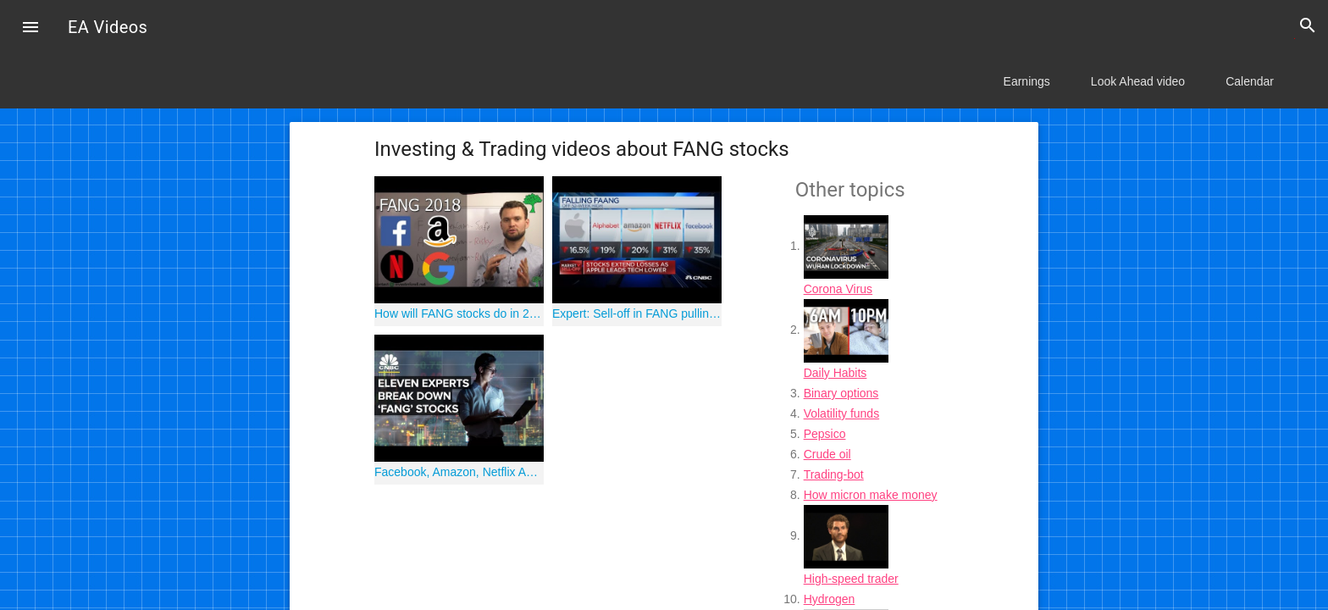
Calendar (1250, 81)
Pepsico (825, 434)
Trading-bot (834, 474)
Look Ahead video (1138, 81)
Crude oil (827, 454)
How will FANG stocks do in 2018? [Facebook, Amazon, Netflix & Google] (459, 313)
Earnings (1027, 81)
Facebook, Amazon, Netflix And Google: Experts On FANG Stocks (459, 472)
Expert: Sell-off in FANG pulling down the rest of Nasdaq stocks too (637, 313)
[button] (30, 28)
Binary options (841, 393)
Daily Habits (835, 373)
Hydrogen (829, 599)
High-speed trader (851, 578)
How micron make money (871, 495)
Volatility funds (842, 413)
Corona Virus (838, 289)
